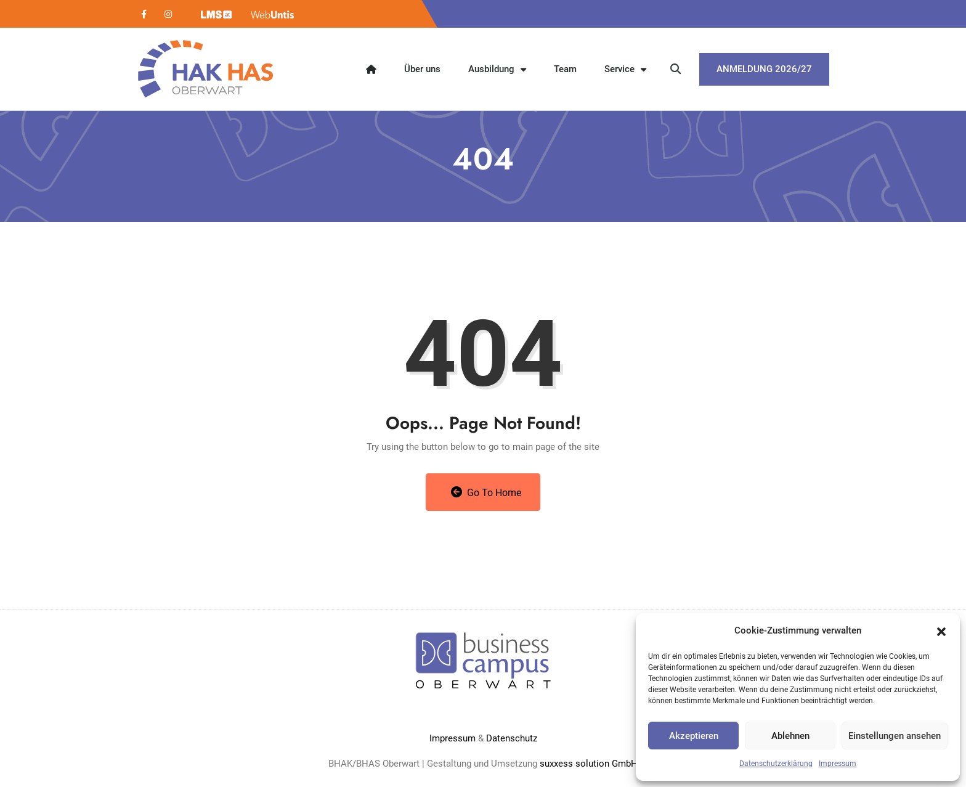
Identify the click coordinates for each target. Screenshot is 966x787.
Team (565, 69)
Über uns (422, 69)
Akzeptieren (693, 735)
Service (625, 69)
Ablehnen (790, 735)
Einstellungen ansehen (894, 735)
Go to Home (486, 492)
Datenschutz (511, 738)
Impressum (837, 763)
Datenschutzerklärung (776, 763)
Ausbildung (497, 69)
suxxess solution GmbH (589, 763)
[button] (941, 630)
